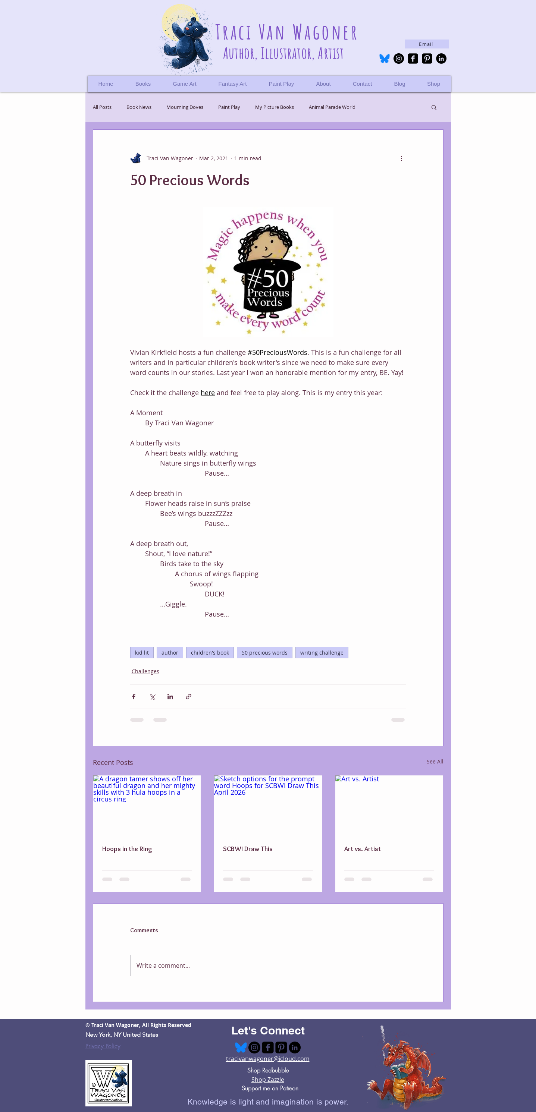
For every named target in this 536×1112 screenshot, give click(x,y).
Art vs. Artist (362, 849)
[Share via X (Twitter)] (152, 696)
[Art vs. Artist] (389, 805)
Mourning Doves (184, 107)
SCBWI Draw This (248, 849)
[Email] (427, 44)
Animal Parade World (332, 107)
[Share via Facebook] (133, 696)
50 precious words (265, 652)
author (170, 652)
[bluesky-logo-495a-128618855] (384, 58)
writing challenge (322, 652)
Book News (138, 107)
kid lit (142, 652)
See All (435, 761)
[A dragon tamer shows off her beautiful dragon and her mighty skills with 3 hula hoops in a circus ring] (147, 805)
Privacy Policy (102, 1046)
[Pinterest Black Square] (427, 58)
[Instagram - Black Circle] (399, 58)
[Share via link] (188, 696)
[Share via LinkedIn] (170, 696)
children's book (210, 652)
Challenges (145, 671)
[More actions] (401, 158)
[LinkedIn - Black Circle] (441, 58)
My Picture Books (274, 107)
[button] (433, 84)
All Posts (102, 107)
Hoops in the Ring (127, 849)
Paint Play (229, 107)
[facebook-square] (413, 58)
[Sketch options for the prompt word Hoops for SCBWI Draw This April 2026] (268, 805)
